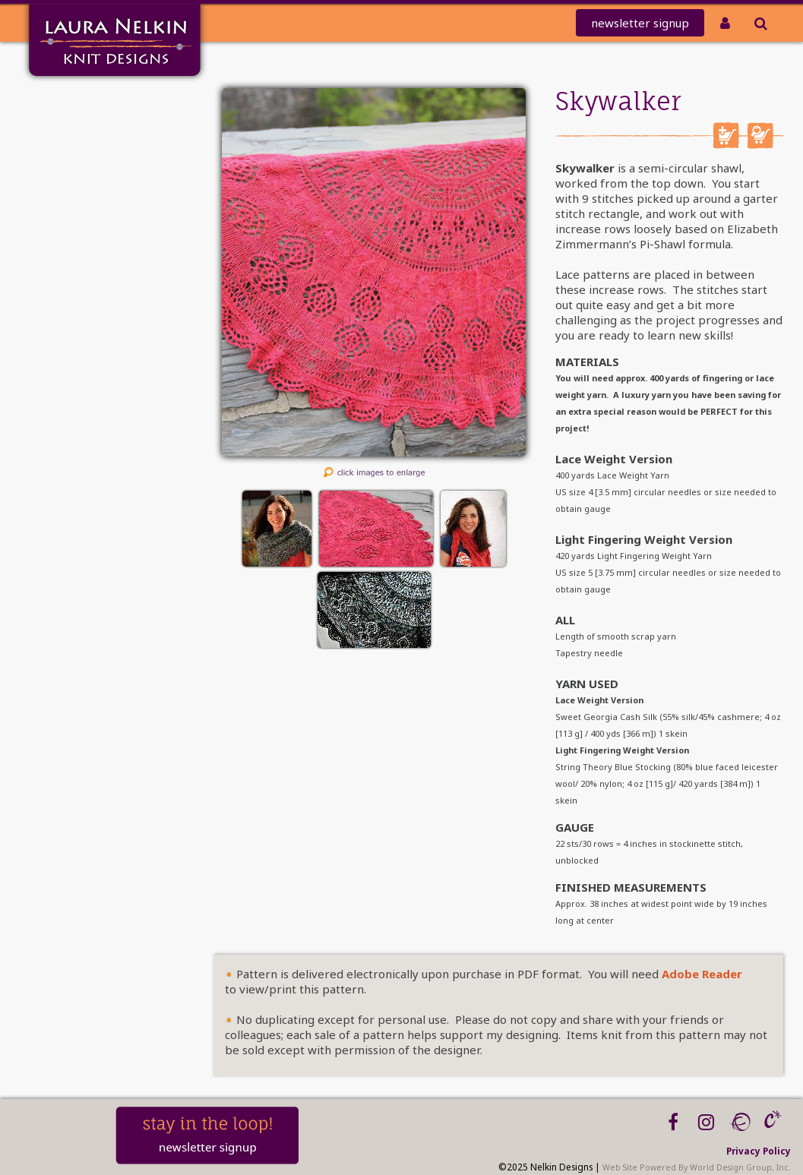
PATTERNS (77, 200)
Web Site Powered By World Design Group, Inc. (696, 1167)
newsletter (640, 22)
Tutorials (76, 239)
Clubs (85, 180)
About (84, 259)
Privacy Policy (758, 1151)
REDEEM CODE (63, 160)
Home (83, 101)
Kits (90, 219)
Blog (88, 298)
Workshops (70, 279)
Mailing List (68, 121)
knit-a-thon (67, 140)
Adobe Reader (702, 973)
